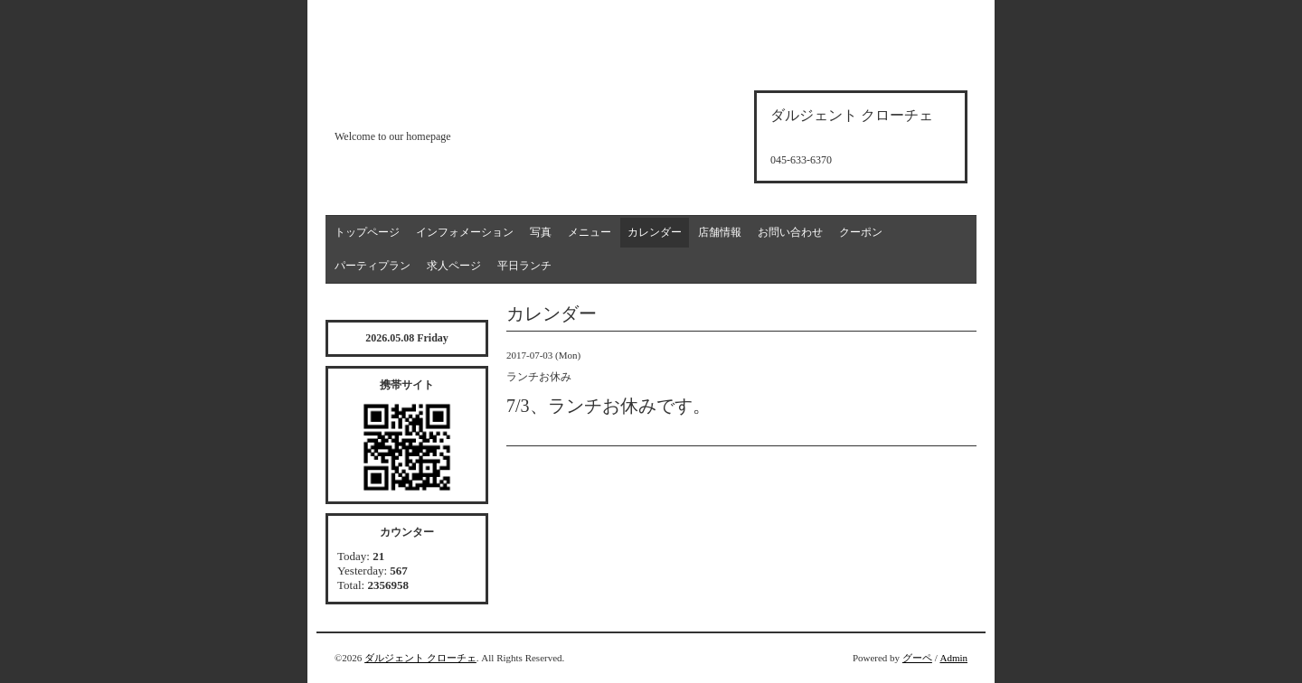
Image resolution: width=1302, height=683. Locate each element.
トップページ (367, 232)
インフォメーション (465, 232)
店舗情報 (719, 232)
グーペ (917, 657)
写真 (541, 232)
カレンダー (654, 232)
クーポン (860, 232)
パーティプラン (372, 265)
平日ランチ (524, 265)
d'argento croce (424, 105)
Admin (953, 657)
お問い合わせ (790, 232)
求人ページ (454, 265)
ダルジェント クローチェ (420, 657)
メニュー (589, 232)
